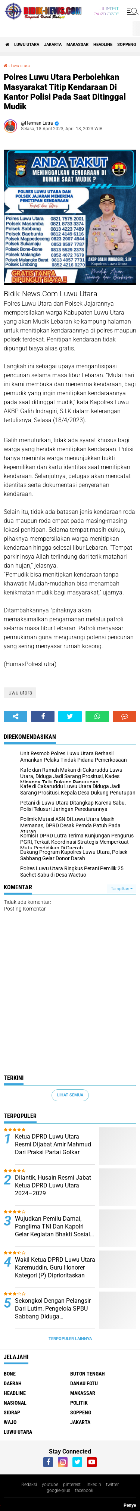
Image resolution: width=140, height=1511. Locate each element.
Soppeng (126, 44)
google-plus (58, 1490)
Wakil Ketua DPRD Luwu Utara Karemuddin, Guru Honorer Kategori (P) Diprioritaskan (55, 1267)
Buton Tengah (87, 1374)
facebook (84, 1490)
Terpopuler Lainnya (70, 1338)
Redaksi (29, 1484)
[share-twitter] (70, 716)
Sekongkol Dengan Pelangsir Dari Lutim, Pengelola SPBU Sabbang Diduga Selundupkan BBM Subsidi (53, 1308)
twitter (112, 1484)
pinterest (72, 1484)
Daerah (13, 1383)
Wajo (10, 1422)
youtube (50, 1484)
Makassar (77, 44)
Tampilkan (122, 888)
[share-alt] (15, 716)
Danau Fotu (84, 1383)
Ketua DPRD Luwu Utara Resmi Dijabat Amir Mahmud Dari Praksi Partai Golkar (53, 1144)
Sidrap (12, 1412)
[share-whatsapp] (97, 716)
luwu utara (26, 44)
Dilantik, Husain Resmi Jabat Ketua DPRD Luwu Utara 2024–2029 (53, 1185)
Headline (102, 44)
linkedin (93, 1484)
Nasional (15, 1403)
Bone (10, 1374)
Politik (79, 1403)
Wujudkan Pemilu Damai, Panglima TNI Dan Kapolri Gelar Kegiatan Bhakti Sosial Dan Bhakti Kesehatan (52, 1226)
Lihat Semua (70, 1095)
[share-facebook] (43, 716)
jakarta (53, 44)
